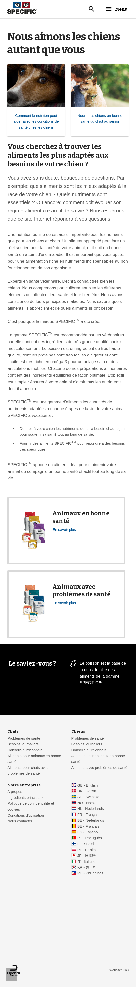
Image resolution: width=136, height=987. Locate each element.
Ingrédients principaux (25, 798)
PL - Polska (86, 850)
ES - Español (88, 832)
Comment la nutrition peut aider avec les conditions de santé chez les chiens (36, 121)
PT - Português (89, 838)
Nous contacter (19, 821)
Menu (115, 9)
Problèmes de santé (23, 739)
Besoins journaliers (23, 744)
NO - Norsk (86, 803)
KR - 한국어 (87, 867)
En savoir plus (64, 530)
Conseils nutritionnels (24, 750)
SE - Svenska (88, 797)
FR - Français (88, 815)
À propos (14, 792)
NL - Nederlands (90, 809)
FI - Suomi (85, 844)
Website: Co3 (119, 970)
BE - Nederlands (90, 821)
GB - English (87, 786)
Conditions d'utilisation (25, 816)
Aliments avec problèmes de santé (99, 768)
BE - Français (88, 827)
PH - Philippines (90, 873)
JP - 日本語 (86, 856)
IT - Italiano (86, 862)
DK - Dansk (86, 791)
